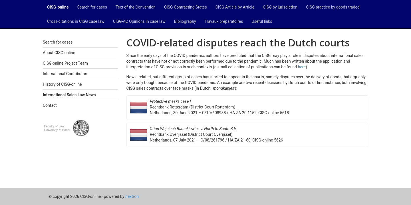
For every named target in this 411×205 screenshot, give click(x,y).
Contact (50, 105)
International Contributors (65, 73)
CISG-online (58, 7)
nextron (132, 196)
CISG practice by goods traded (333, 7)
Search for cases (92, 7)
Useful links (262, 21)
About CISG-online (59, 52)
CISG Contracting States (185, 7)
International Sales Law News (69, 95)
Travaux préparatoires (224, 21)
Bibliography (185, 21)
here (302, 67)
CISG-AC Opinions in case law (139, 21)
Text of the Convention (136, 7)
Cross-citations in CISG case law (75, 21)
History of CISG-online (62, 84)
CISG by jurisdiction (280, 7)
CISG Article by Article (234, 7)
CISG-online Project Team (65, 63)
